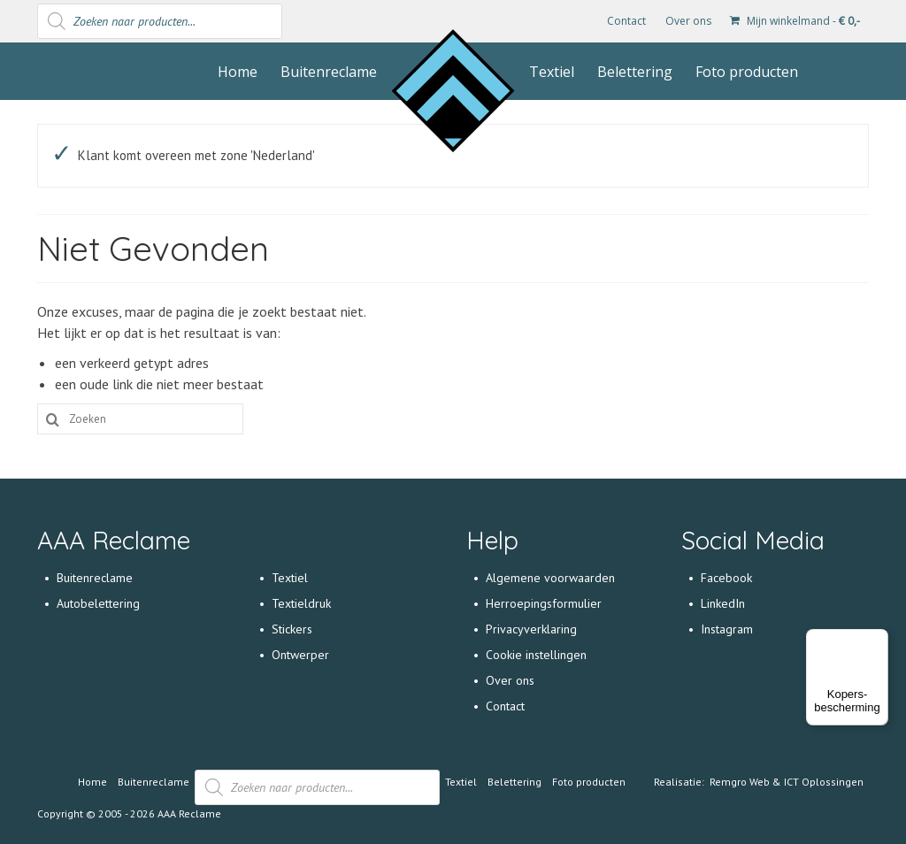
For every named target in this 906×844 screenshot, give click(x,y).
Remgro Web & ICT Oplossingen (787, 781)
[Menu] (877, 639)
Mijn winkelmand (795, 20)
